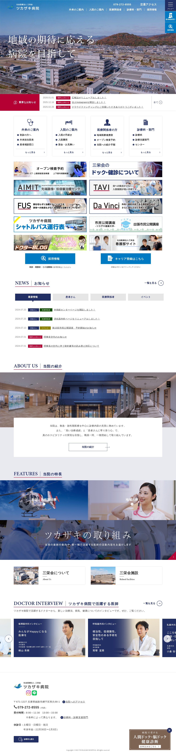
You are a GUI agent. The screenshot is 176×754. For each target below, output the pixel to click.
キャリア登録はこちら (129, 258)
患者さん (70, 297)
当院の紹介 (88, 447)
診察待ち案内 (29, 739)
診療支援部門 (142, 140)
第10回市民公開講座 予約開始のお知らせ (74, 328)
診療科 (138, 135)
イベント (146, 297)
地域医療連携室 (105, 135)
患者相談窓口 (27, 144)
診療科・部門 (134, 9)
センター (140, 144)
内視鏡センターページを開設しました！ (74, 310)
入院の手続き (65, 135)
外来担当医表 (27, 140)
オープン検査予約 (106, 140)
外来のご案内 (76, 9)
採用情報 (152, 9)
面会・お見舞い (66, 144)
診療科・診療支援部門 (76, 717)
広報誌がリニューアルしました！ (89, 97)
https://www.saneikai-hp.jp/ (49, 576)
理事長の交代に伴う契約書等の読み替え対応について (71, 346)
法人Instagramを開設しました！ (89, 102)
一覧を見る (151, 283)
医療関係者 (115, 9)
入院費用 (63, 140)
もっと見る (30, 152)
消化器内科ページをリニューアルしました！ (77, 319)
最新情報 (33, 297)
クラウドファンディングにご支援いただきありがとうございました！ (107, 107)
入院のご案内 (96, 9)
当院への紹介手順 (106, 145)
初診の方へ (25, 135)
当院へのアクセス (75, 701)
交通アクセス (148, 4)
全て (156, 102)
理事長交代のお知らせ (55, 337)
